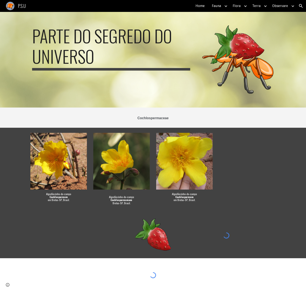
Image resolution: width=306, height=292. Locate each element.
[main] (111, 48)
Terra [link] (256, 6)
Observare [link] (280, 6)
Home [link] (200, 6)
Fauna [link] (216, 6)
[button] (301, 6)
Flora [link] (237, 6)
